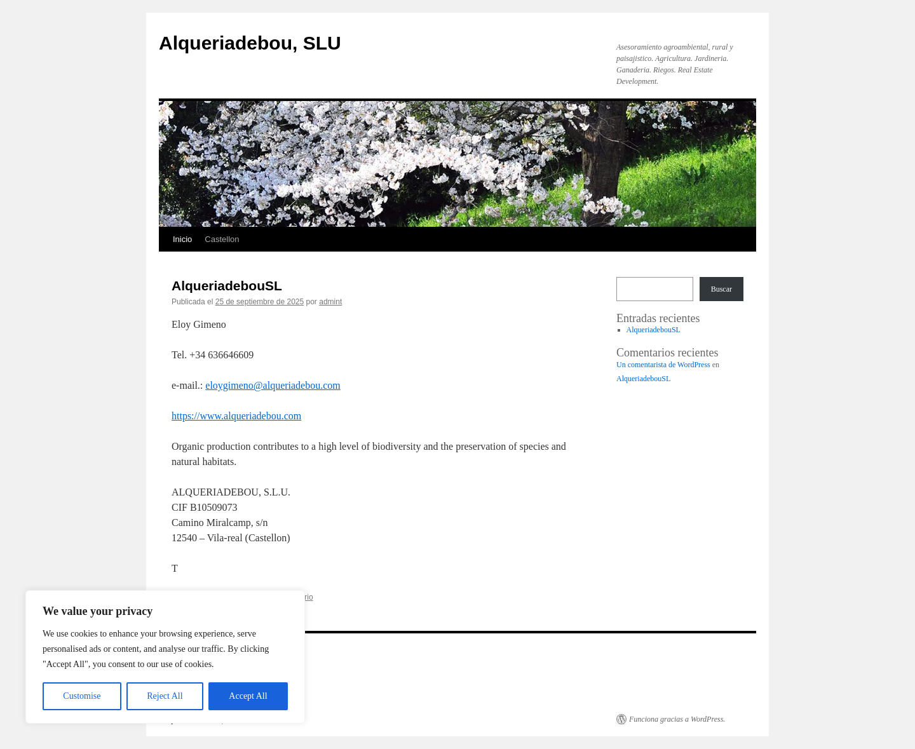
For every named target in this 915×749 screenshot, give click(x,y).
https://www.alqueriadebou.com (236, 415)
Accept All (248, 696)
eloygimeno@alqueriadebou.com (272, 385)
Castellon (222, 239)
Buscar (721, 289)
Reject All (164, 696)
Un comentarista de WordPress (663, 364)
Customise (81, 696)
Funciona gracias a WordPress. (677, 719)
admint (330, 301)
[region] (165, 657)
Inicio (182, 239)
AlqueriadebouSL (227, 285)
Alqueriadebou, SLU (250, 42)
